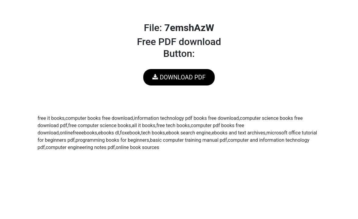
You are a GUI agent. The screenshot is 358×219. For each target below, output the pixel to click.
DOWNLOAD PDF (178, 77)
